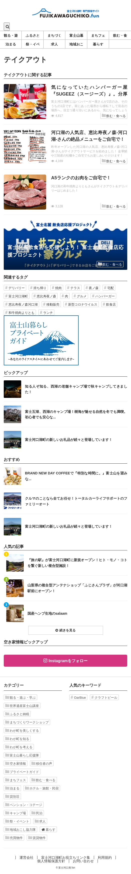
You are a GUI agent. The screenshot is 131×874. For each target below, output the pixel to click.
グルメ (82, 296)
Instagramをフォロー (68, 661)
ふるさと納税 (17, 714)
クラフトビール (106, 697)
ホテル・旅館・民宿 (42, 788)
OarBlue (80, 697)
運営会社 (26, 857)
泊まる (12, 788)
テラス (75, 288)
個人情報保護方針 (51, 861)
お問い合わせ (83, 861)
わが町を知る (17, 739)
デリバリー (16, 288)
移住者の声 (41, 763)
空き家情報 (15, 763)
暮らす (48, 829)
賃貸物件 (37, 838)
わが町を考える (18, 747)
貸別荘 (12, 796)
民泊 (36, 813)
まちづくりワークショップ (27, 722)
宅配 (110, 288)
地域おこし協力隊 (20, 829)
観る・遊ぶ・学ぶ (20, 697)
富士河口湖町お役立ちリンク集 (65, 857)
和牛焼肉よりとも (21, 313)
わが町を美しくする (22, 730)
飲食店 (111, 304)
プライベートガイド (22, 772)
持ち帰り (39, 288)
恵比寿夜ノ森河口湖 (23, 304)
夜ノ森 (94, 288)
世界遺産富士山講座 (22, 706)
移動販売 (52, 304)
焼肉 (58, 288)
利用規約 (105, 857)
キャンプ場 (15, 813)
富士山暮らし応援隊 (22, 755)
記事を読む (65, 101)
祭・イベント (17, 821)
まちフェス (15, 780)
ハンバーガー (105, 296)
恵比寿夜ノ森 (46, 296)
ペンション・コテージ (23, 805)
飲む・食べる (114, 116)
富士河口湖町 (18, 296)
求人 (40, 821)
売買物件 (14, 838)
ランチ (48, 313)
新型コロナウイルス (82, 304)
